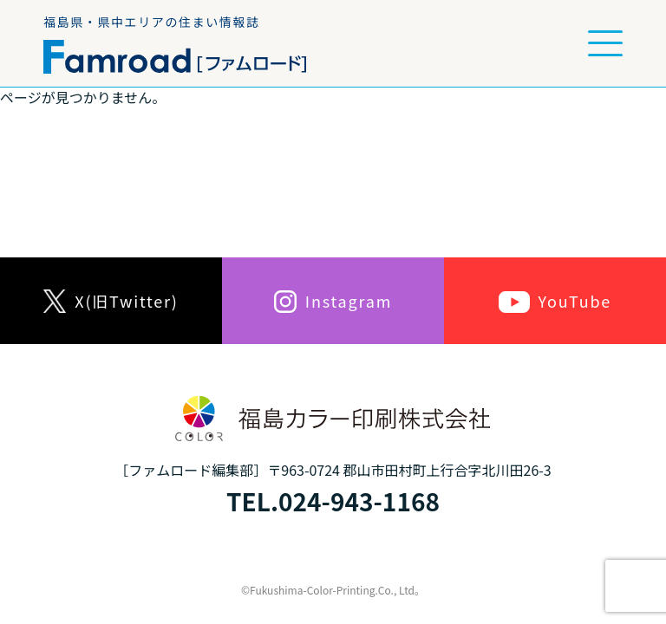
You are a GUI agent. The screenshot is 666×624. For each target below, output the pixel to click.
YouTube (555, 301)
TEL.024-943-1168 (333, 501)
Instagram (333, 301)
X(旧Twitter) (110, 301)
